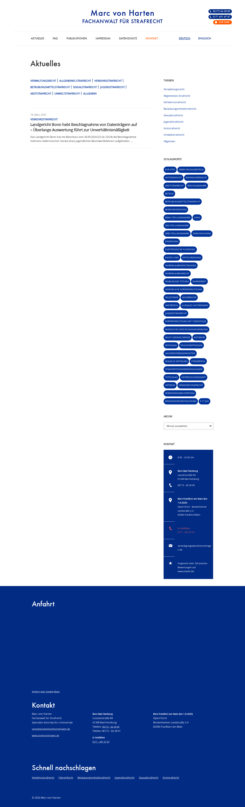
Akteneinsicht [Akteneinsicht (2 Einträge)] (173, 177)
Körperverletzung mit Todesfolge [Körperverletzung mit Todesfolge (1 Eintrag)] (185, 321)
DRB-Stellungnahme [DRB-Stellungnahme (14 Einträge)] (177, 233)
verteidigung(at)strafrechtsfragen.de (51, 728)
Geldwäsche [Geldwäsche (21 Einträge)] (189, 297)
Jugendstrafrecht (112, 87)
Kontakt (152, 38)
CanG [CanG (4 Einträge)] (197, 217)
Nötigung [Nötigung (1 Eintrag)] (171, 345)
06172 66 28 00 (221, 11)
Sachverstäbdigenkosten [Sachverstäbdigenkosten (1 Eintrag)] (180, 353)
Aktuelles (37, 38)
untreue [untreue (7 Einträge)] (170, 385)
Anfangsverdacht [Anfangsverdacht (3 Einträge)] (196, 177)
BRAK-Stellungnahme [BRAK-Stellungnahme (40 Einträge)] (177, 217)
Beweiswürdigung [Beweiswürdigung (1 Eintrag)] (176, 209)
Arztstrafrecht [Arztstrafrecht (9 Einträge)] (174, 185)
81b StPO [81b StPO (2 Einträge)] (170, 169)
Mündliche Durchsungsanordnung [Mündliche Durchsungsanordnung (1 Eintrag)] (186, 329)
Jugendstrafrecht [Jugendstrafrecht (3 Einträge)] (176, 313)
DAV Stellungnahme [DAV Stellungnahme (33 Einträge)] (177, 225)
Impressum (103, 38)
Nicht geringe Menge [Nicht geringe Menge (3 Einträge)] (177, 337)
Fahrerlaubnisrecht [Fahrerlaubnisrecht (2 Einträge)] (177, 273)
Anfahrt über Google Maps (46, 691)
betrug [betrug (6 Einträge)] (169, 193)
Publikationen (77, 38)
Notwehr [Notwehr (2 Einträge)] (199, 337)
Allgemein (90, 93)
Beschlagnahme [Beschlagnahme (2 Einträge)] (197, 185)
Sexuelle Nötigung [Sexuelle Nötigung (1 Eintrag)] (176, 361)
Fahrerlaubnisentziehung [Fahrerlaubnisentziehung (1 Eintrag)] (180, 265)
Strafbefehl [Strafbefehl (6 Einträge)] (198, 361)
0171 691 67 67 (221, 17)
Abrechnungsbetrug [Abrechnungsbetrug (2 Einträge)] (191, 169)
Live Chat (224, 22)
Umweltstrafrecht (67, 93)
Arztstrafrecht (40, 93)
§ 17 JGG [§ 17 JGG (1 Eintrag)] (204, 401)
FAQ (55, 38)
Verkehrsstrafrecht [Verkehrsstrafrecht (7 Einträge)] (191, 385)
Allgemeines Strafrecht (75, 81)
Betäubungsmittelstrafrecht (50, 87)
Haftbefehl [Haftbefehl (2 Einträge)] (171, 305)
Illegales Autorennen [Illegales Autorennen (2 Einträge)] (195, 305)
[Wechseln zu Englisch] (204, 38)
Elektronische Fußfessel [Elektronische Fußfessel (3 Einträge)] (180, 249)
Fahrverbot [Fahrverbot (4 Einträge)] (199, 281)
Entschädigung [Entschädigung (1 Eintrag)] (191, 257)
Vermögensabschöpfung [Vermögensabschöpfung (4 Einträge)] (180, 393)
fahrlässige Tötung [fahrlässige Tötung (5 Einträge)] (177, 281)
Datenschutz (128, 38)
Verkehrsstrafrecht (108, 81)
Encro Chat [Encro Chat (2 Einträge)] (172, 257)
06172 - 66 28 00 (186, 485)
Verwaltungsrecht (43, 81)
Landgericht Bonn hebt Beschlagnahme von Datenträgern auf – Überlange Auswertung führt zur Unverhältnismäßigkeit (83, 127)
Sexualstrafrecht (85, 87)
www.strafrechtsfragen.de (45, 735)
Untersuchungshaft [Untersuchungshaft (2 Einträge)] (193, 377)
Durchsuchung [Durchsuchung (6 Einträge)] (202, 233)
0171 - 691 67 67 (186, 532)
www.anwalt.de (186, 571)
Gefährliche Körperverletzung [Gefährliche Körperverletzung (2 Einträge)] (183, 289)
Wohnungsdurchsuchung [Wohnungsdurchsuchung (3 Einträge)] (180, 401)
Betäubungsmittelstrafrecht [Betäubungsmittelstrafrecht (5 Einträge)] (182, 201)
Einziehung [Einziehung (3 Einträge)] (171, 241)
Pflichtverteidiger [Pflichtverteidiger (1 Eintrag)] (191, 345)
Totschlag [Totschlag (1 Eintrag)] (171, 377)
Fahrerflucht (66, 777)
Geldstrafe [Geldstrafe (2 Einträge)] (171, 297)
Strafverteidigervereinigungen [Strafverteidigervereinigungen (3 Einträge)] (183, 369)
